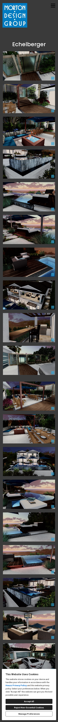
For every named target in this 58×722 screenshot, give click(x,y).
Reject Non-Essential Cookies (29, 707)
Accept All (29, 701)
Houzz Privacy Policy (16, 685)
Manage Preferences (29, 714)
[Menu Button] (53, 5)
